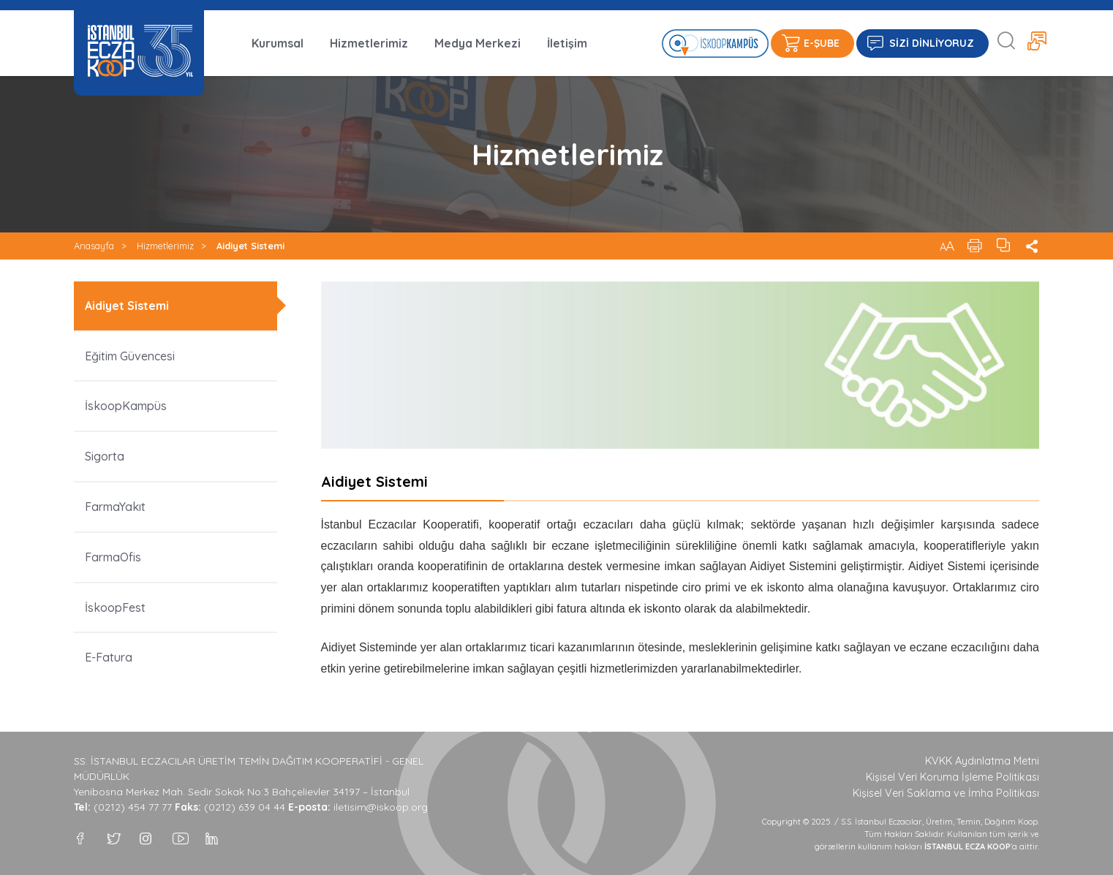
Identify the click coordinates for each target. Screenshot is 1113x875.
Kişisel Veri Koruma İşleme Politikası (952, 777)
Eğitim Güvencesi (131, 356)
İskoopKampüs (126, 405)
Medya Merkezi (477, 43)
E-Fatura (108, 657)
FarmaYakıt (115, 506)
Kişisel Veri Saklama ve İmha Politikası (946, 793)
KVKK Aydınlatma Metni (982, 761)
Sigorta (104, 456)
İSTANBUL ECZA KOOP (139, 51)
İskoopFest (115, 607)
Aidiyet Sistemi (250, 245)
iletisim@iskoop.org (380, 807)
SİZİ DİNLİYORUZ (931, 43)
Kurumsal (277, 43)
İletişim (567, 43)
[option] (680, 365)
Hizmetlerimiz (369, 43)
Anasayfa (94, 245)
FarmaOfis (113, 557)
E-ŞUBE (822, 43)
